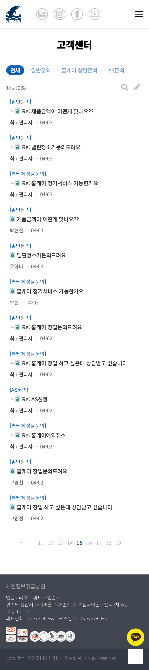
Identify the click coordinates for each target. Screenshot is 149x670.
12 (50, 542)
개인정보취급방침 (25, 586)
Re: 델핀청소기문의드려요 (46, 147)
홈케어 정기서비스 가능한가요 (47, 291)
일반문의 (41, 70)
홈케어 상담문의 (79, 70)
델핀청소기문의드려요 (38, 255)
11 (40, 542)
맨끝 (128, 542)
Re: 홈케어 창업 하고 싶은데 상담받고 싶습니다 (69, 363)
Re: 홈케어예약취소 (38, 435)
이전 (31, 542)
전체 (15, 70)
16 (89, 542)
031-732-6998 (40, 618)
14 (70, 542)
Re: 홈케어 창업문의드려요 (46, 327)
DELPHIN (52, 657)
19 (118, 542)
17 (99, 542)
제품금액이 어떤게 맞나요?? (44, 219)
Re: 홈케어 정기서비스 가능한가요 (54, 183)
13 (60, 542)
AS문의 (116, 70)
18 (108, 542)
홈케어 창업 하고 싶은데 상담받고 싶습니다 (61, 507)
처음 (21, 542)
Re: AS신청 (29, 399)
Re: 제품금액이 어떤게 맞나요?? (52, 111)
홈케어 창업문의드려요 (38, 471)
